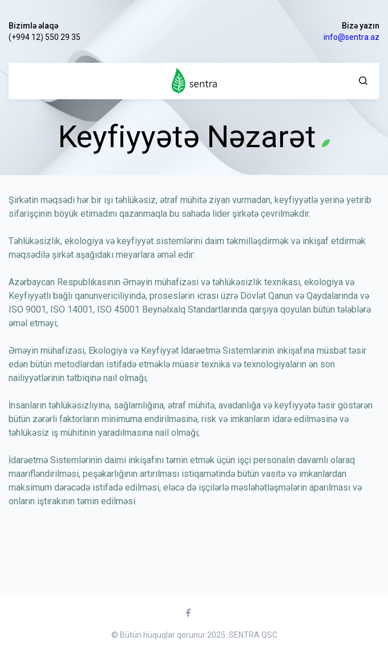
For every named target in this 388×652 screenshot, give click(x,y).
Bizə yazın (360, 25)
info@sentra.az (351, 37)
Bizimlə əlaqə (33, 25)
